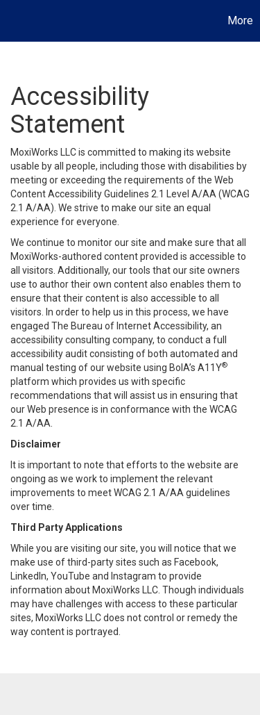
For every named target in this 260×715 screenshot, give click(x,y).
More (240, 20)
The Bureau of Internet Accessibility (129, 325)
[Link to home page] (12, 21)
